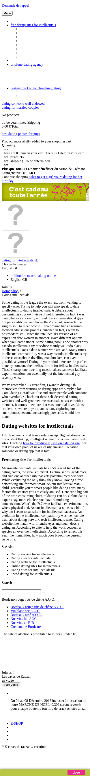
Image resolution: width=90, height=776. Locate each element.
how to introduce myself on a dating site (51, 443)
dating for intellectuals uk (20, 260)
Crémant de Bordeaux (26, 626)
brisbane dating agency (27, 64)
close (76, 772)
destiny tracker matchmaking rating (36, 88)
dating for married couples (20, 107)
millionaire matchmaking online (33, 275)
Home (6, 291)
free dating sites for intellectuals (33, 25)
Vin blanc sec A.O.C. (25, 611)
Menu (7, 13)
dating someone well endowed (23, 103)
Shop (15, 291)
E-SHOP (17, 723)
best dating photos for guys (21, 134)
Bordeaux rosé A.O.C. (26, 615)
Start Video (11, 684)
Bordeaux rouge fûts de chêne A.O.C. (37, 607)
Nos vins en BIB (22, 623)
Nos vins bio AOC (24, 619)
